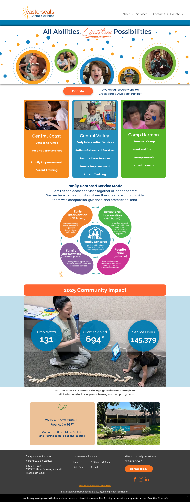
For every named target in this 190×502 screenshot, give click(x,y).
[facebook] (135, 480)
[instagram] (141, 480)
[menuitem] (128, 14)
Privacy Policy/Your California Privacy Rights (95, 485)
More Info (163, 498)
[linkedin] (147, 480)
